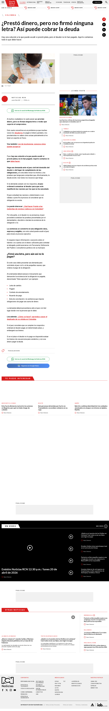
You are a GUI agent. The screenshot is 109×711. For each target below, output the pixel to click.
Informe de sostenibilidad (40, 615)
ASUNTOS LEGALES (77, 613)
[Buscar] (106, 2)
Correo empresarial (26, 621)
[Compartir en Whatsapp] (104, 35)
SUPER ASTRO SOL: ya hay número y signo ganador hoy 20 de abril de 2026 (95, 576)
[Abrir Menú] (3, 2)
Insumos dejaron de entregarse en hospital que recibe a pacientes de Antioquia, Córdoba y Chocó (92, 500)
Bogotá (65, 162)
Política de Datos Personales (53, 634)
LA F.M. (57, 617)
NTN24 (57, 611)
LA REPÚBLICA (75, 611)
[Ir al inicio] (12, 3)
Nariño (77, 403)
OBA (37, 624)
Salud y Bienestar (48, 2)
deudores (19, 133)
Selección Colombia (66, 117)
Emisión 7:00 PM (76, 8)
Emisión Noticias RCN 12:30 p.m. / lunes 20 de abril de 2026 (29, 500)
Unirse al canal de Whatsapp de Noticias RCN (28, 110)
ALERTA (57, 619)
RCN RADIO (58, 615)
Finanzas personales (14, 350)
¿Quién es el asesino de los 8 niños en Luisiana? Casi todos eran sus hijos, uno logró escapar (94, 464)
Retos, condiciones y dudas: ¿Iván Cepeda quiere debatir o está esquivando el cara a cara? (79, 154)
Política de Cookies (67, 634)
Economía (59, 2)
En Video (10, 456)
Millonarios (87, 559)
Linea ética (39, 621)
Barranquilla (88, 545)
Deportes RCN (39, 2)
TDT (64, 611)
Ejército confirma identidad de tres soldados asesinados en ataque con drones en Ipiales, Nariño (91, 408)
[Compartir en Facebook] (104, 24)
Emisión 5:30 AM (29, 8)
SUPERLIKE (93, 615)
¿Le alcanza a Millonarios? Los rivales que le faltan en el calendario (95, 563)
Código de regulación (27, 618)
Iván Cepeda (67, 151)
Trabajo (66, 129)
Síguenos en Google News (28, 365)
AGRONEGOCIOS (76, 615)
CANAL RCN (97, 2)
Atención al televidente (24, 615)
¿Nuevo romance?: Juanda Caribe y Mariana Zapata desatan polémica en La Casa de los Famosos (17, 570)
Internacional (31, 2)
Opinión (73, 2)
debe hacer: (15, 161)
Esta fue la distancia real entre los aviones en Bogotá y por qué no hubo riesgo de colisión (17, 408)
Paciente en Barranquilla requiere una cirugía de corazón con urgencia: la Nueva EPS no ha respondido (94, 488)
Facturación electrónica (40, 611)
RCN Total (58, 613)
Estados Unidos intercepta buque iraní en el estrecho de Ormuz (94, 476)
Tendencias (66, 2)
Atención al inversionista (25, 626)
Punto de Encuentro (80, 2)
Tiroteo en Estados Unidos (49, 566)
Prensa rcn (24, 624)
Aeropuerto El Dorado (9, 403)
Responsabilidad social (27, 611)
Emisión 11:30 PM (100, 8)
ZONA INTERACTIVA (96, 613)
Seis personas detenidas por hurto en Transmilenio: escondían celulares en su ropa (52, 408)
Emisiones (7, 8)
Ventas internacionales (41, 619)
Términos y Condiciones (81, 634)
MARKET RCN (94, 617)
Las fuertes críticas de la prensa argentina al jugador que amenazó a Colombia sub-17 (77, 121)
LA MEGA (57, 624)
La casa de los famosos (9, 566)
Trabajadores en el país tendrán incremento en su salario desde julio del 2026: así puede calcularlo (79, 132)
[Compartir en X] (104, 29)
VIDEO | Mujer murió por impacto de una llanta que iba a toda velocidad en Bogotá (80, 166)
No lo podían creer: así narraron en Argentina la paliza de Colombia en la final (79, 143)
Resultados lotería (90, 572)
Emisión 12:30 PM (53, 8)
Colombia (23, 2)
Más (101, 455)
